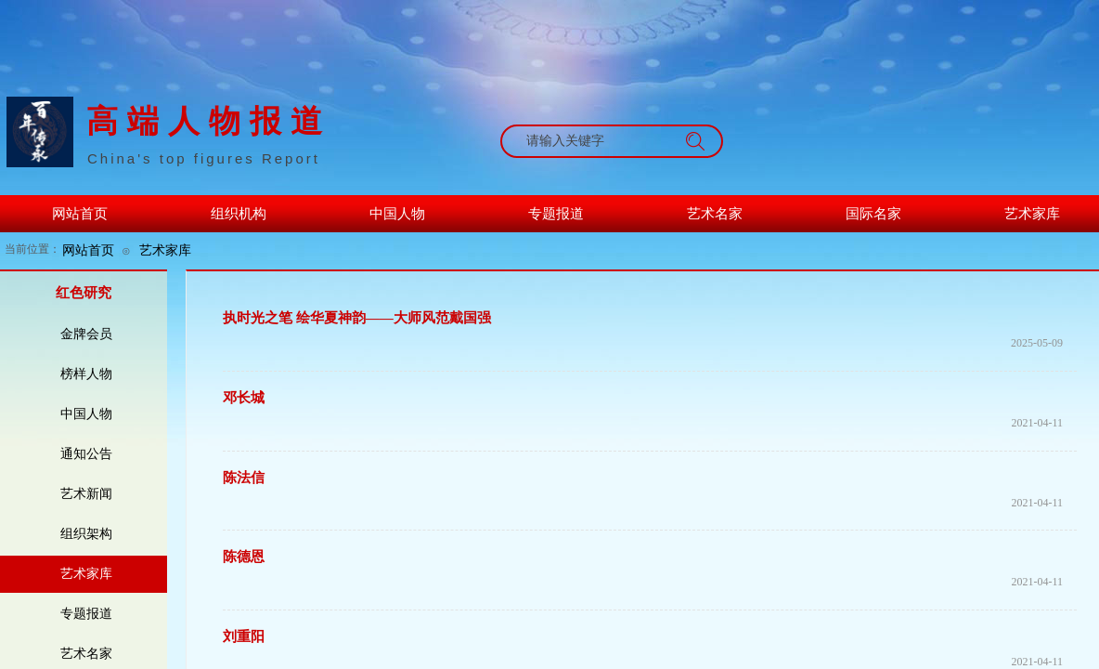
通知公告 (86, 454)
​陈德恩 (244, 556)
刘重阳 (244, 636)
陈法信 (244, 477)
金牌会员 (86, 334)
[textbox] (594, 141)
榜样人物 (86, 374)
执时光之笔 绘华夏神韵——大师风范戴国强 (357, 317)
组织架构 (86, 534)
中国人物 (86, 414)
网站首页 (88, 250)
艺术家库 (165, 250)
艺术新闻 (86, 494)
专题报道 (86, 614)
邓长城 (244, 397)
